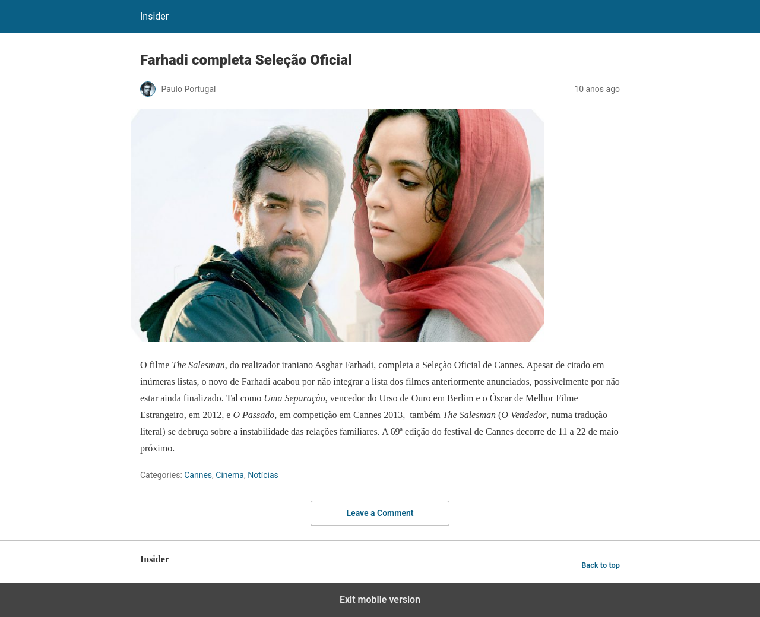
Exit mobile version (380, 599)
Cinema (230, 475)
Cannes (198, 475)
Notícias (263, 475)
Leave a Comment (380, 513)
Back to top (600, 565)
